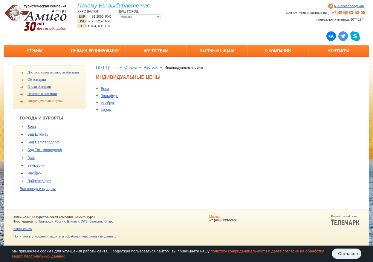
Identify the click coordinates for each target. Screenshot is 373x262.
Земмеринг (36, 165)
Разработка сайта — (345, 220)
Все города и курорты (38, 189)
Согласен (348, 253)
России (59, 221)
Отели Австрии (39, 87)
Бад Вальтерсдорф (43, 142)
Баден (106, 110)
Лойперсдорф (39, 181)
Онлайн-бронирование (95, 50)
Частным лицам (217, 50)
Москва (215, 216)
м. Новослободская (349, 6)
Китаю (108, 221)
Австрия (151, 67)
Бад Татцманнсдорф (44, 150)
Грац (31, 158)
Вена (31, 127)
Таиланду (45, 221)
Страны (34, 50)
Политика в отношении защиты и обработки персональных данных (64, 236)
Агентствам (156, 50)
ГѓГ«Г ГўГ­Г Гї (106, 67)
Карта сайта (22, 229)
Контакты (338, 50)
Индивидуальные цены (45, 101)
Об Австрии (36, 79)
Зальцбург (109, 96)
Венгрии (95, 221)
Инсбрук (34, 173)
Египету (73, 221)
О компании (278, 50)
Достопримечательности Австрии (53, 72)
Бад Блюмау (37, 134)
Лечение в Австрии (42, 94)
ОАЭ (83, 221)
